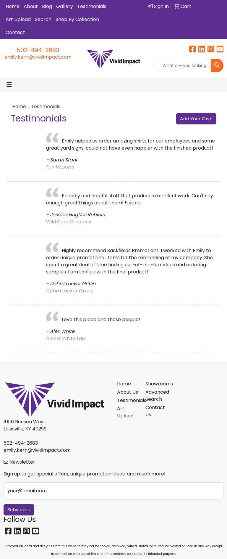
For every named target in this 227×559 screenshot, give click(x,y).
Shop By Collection (77, 19)
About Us (127, 392)
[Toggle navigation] (9, 85)
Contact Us (155, 411)
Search (43, 19)
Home (13, 6)
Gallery (64, 6)
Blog (47, 6)
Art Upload (18, 19)
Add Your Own (196, 118)
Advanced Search (156, 396)
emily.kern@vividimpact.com (38, 57)
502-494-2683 (38, 50)
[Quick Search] (183, 65)
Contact (15, 32)
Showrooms (156, 383)
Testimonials (91, 6)
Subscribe (18, 509)
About (31, 6)
